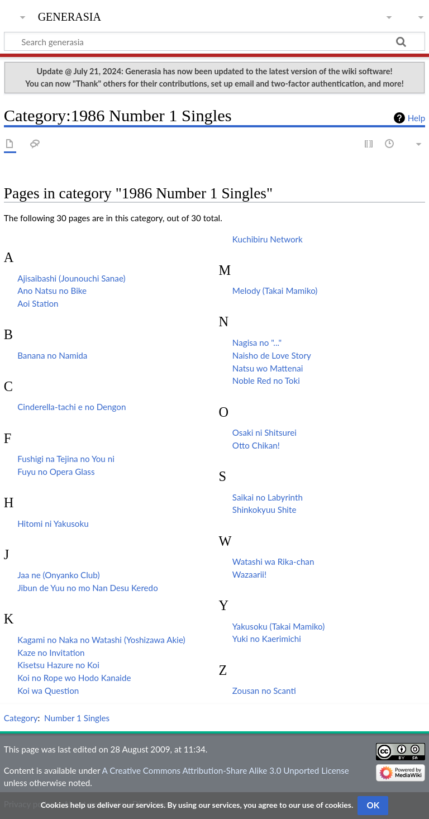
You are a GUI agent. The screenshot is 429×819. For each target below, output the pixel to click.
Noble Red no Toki (266, 380)
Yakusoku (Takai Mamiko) (278, 626)
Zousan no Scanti (264, 690)
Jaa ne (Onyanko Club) (58, 575)
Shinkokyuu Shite (264, 509)
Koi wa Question (48, 690)
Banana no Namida (52, 355)
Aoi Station (37, 303)
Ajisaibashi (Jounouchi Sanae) (71, 278)
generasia (69, 15)
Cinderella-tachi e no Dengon (71, 407)
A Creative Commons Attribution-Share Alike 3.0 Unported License (225, 770)
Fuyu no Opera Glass (55, 471)
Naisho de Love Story (271, 355)
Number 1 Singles (76, 718)
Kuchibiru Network (267, 239)
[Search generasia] (214, 41)
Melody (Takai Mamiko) (275, 290)
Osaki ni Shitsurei (264, 432)
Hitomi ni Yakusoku (52, 523)
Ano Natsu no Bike (52, 290)
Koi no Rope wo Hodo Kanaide (74, 678)
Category (21, 718)
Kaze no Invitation (50, 652)
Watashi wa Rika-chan (273, 561)
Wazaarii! (249, 574)
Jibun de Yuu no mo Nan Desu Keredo (87, 588)
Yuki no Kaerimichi (266, 639)
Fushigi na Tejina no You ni (66, 459)
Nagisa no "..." (257, 342)
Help (416, 118)
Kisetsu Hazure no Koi (58, 665)
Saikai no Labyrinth (267, 497)
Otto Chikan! (256, 445)
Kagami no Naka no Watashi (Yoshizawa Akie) (101, 640)
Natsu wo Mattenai (267, 368)
